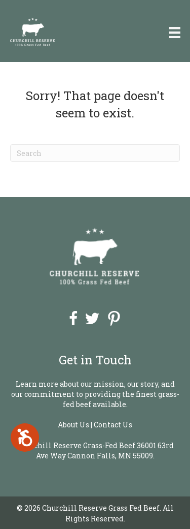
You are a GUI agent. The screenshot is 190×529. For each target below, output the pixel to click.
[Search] (95, 153)
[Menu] (174, 32)
